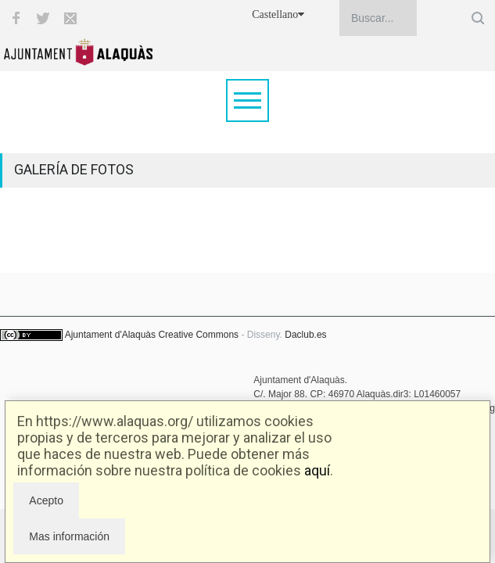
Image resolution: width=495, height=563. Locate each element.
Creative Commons (198, 334)
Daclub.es (305, 334)
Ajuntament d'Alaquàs (110, 334)
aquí (317, 470)
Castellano (278, 14)
